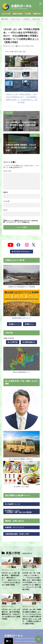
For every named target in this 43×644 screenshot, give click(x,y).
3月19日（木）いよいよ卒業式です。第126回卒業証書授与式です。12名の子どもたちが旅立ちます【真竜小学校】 (11, 614)
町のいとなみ (16, 19)
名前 (5, 192)
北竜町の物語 (37, 14)
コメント (7, 171)
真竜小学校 (36, 19)
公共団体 (26, 19)
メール (6, 201)
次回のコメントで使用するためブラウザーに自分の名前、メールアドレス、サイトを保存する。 (20, 221)
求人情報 (28, 14)
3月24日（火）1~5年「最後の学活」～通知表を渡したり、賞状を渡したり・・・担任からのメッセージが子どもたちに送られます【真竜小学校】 (11, 579)
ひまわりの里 (6, 14)
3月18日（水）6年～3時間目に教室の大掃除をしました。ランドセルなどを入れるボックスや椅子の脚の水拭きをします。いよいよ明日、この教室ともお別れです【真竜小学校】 (31, 617)
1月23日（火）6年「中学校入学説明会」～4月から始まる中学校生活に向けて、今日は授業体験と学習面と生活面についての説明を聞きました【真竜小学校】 (21, 98)
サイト (5, 210)
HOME (6, 19)
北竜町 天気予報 (8, 338)
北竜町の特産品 (18, 14)
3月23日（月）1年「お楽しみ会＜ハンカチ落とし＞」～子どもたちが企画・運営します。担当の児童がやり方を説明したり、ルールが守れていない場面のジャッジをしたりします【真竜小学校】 (31, 581)
